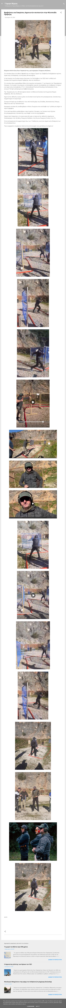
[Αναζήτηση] (64, 4)
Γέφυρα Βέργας (11, 4)
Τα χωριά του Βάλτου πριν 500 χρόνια (16, 947)
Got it (38, 1006)
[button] (61, 13)
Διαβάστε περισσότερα (55, 959)
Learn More (30, 1006)
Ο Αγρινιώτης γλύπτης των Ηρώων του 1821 (18, 964)
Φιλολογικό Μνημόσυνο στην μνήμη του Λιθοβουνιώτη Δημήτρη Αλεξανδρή (28, 982)
